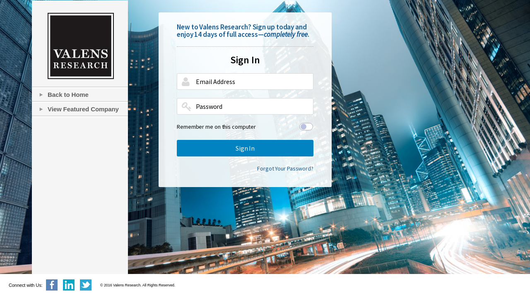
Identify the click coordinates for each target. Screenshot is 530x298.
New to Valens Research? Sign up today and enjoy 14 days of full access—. (243, 30)
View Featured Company (83, 109)
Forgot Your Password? (285, 168)
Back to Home (68, 94)
